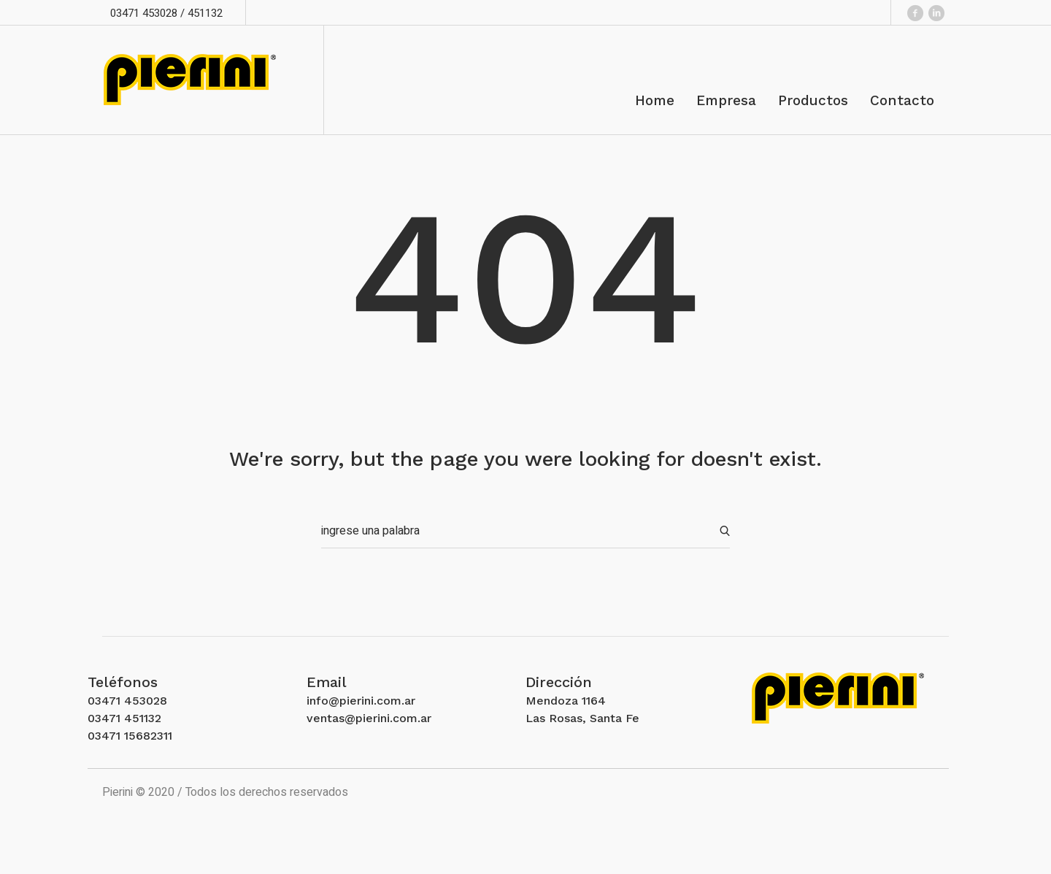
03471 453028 (127, 701)
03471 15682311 (130, 736)
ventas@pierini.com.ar (369, 718)
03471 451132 (124, 718)
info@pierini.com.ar (361, 701)
